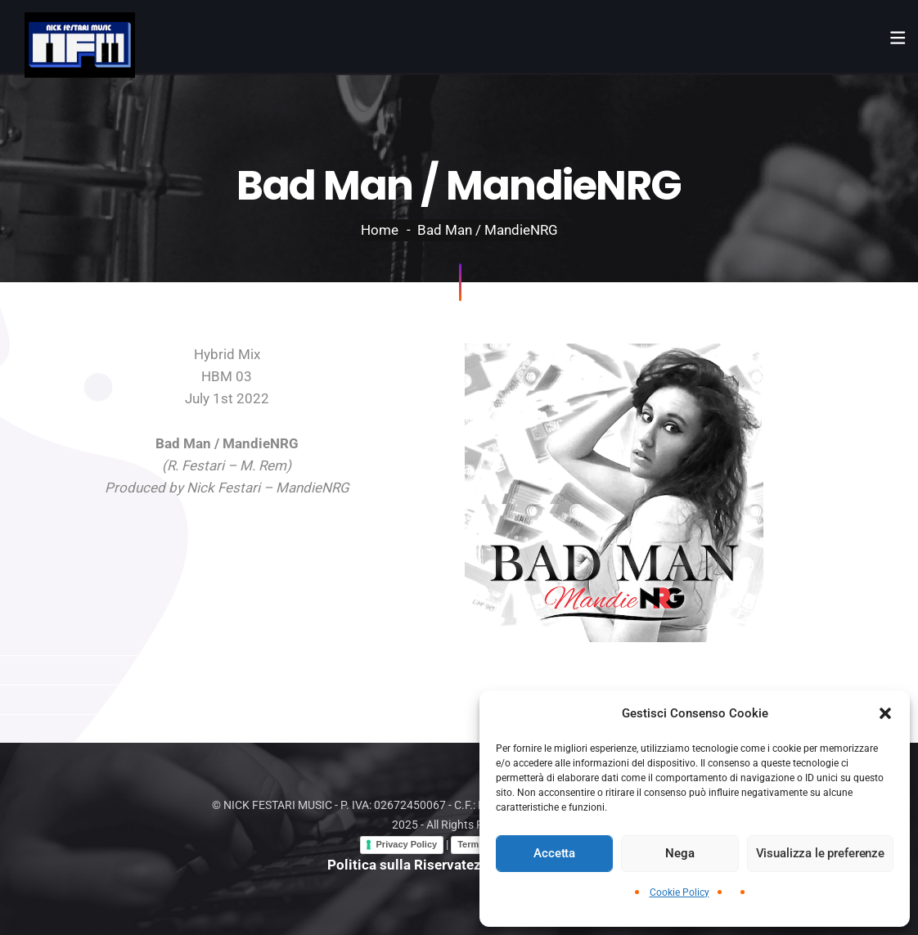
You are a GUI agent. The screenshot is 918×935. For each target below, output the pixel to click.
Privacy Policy (407, 844)
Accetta (554, 853)
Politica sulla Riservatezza (411, 864)
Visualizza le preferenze (820, 853)
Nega (679, 853)
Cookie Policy (679, 892)
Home (379, 230)
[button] (885, 713)
